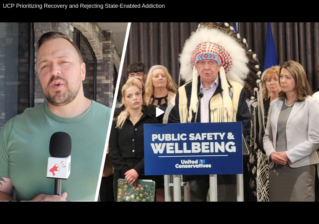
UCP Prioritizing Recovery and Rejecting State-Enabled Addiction (84, 6)
